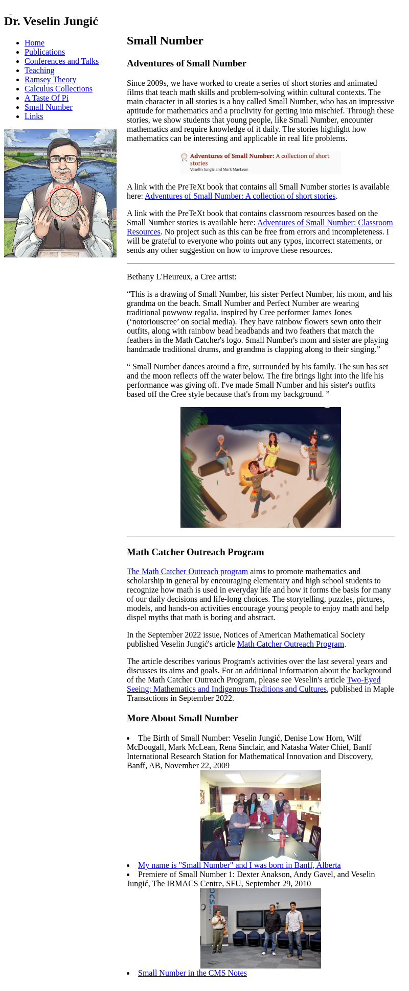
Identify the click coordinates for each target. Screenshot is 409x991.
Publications (45, 52)
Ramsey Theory (50, 79)
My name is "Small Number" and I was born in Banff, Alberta (239, 865)
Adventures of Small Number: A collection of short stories (240, 196)
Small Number (49, 107)
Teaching (39, 70)
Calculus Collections (59, 88)
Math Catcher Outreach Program (290, 644)
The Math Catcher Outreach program (187, 571)
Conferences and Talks (62, 61)
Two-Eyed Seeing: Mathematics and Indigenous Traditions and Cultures (254, 684)
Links (34, 116)
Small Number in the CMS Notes (192, 973)
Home (34, 42)
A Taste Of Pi (47, 97)
